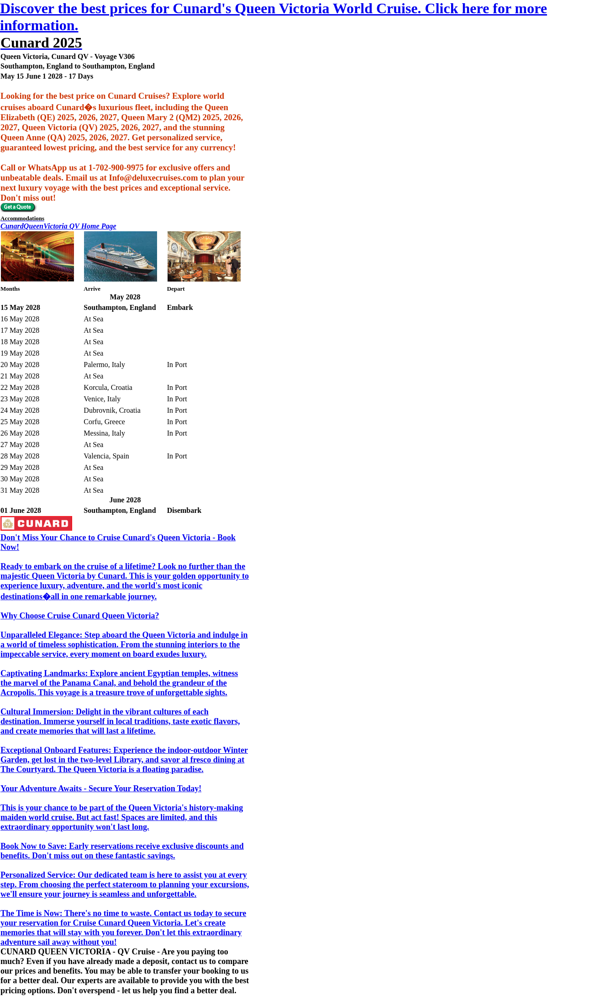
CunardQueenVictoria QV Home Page (58, 226)
